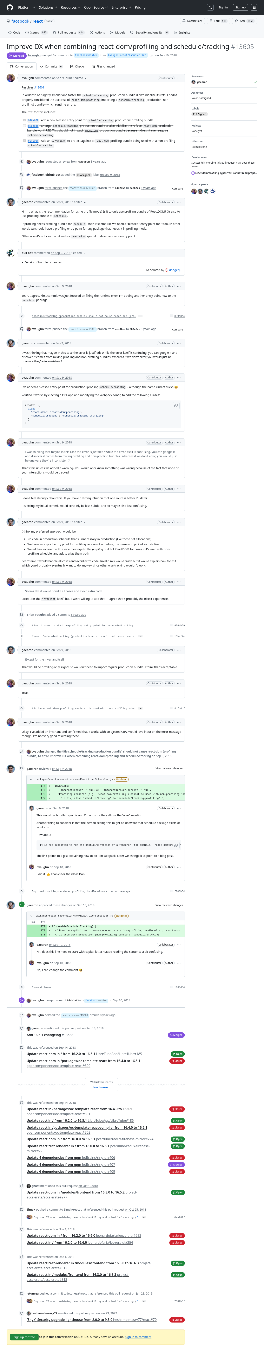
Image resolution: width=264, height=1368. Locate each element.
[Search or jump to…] (210, 7)
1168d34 (179, 987)
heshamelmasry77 (44, 1313)
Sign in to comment (138, 1337)
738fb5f (179, 1301)
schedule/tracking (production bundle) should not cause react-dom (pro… (84, 316)
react (38, 21)
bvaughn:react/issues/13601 (127, 55)
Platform (27, 7)
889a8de (179, 316)
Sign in (223, 7)
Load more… (101, 1087)
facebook (20, 21)
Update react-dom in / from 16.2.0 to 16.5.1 (84, 1054)
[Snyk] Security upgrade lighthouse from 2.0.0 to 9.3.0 (92, 1319)
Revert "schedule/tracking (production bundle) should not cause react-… (84, 636)
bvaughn (34, 55)
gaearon (27, 202)
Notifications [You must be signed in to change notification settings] (192, 21)
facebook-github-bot (46, 175)
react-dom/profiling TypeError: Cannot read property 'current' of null (224, 173)
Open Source (96, 7)
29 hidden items (101, 1082)
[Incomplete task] (24, 125)
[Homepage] (10, 7)
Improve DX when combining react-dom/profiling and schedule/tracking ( (85, 1217)
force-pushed (53, 188)
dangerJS (175, 270)
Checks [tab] (77, 66)
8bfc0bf (179, 708)
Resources (71, 7)
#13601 (39, 87)
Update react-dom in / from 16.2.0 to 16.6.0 (84, 1235)
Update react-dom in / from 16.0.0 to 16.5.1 (90, 1139)
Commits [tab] (53, 66)
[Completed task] (24, 120)
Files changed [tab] (103, 66)
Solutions (48, 7)
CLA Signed (84, 175)
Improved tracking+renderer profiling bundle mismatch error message (81, 891)
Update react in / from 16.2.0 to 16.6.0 (80, 1242)
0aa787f (179, 1217)
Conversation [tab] (21, 66)
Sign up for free (24, 1337)
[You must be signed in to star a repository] (244, 21)
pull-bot (27, 253)
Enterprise (122, 7)
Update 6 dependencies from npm (71, 1171)
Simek (31, 1209)
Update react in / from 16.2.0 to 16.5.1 (80, 1120)
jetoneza (33, 1293)
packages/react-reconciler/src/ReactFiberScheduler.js (74, 779)
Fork (218, 21)
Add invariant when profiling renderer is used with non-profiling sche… (84, 708)
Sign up (241, 7)
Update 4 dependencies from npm (71, 1157)
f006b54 (179, 891)
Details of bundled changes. (43, 262)
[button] (178, 78)
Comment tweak (41, 987)
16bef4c (179, 636)
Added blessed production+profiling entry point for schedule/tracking (82, 625)
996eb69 (179, 625)
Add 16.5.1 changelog (50, 1035)
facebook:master (86, 55)
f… (138, 1217)
